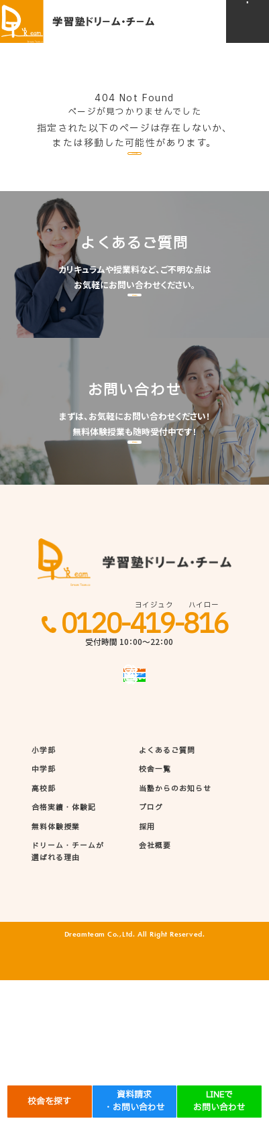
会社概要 (155, 991)
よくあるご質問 (167, 895)
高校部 (44, 934)
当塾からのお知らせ (175, 934)
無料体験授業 (56, 972)
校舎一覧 (155, 914)
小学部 (44, 895)
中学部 (44, 914)
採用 (147, 972)
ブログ (151, 952)
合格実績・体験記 (64, 952)
